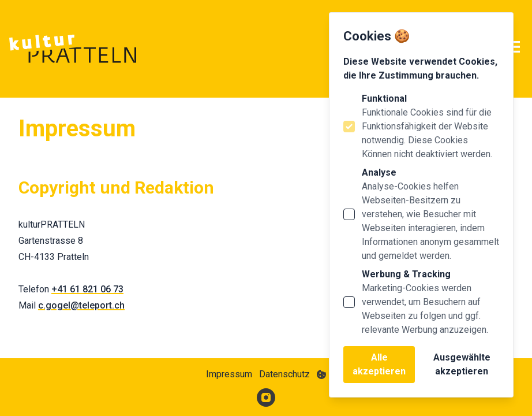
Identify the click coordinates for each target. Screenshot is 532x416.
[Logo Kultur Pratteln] (72, 49)
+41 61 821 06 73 (87, 289)
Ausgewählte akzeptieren (461, 364)
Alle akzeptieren (379, 364)
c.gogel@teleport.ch (81, 305)
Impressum (229, 374)
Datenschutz (284, 374)
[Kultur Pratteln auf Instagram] (266, 397)
